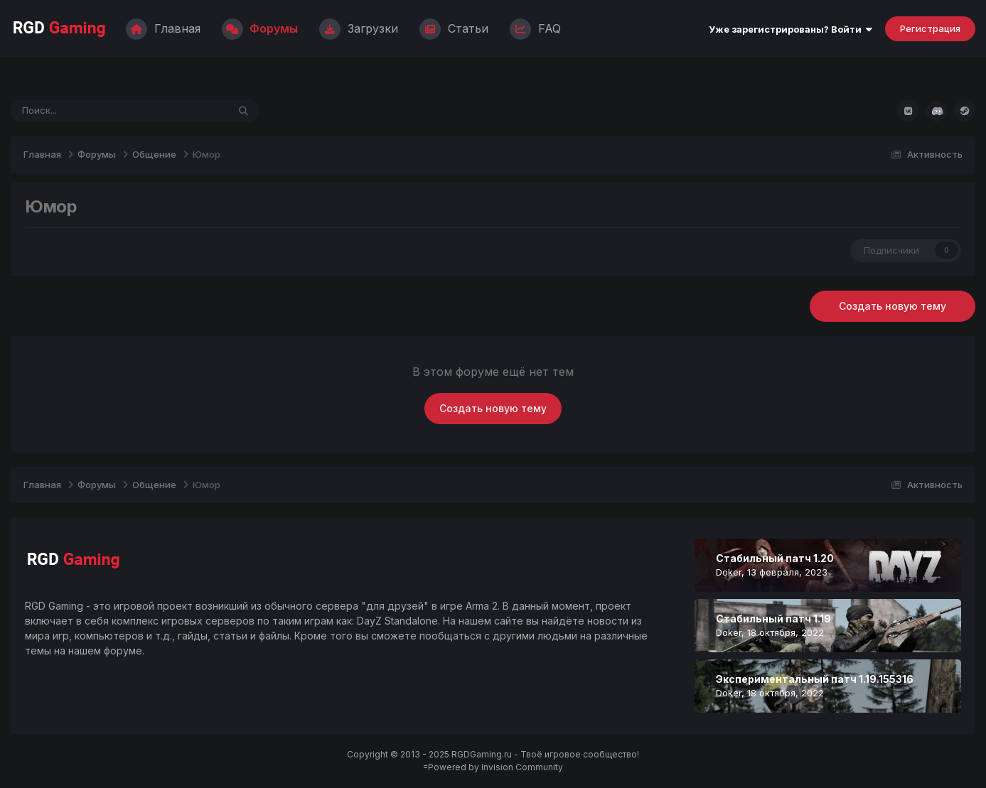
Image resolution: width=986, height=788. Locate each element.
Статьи (453, 28)
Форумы (260, 28)
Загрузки (358, 28)
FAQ (535, 28)
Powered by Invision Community (495, 767)
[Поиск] (80, 110)
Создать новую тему (892, 306)
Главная (163, 28)
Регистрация (930, 28)
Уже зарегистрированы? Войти (790, 29)
